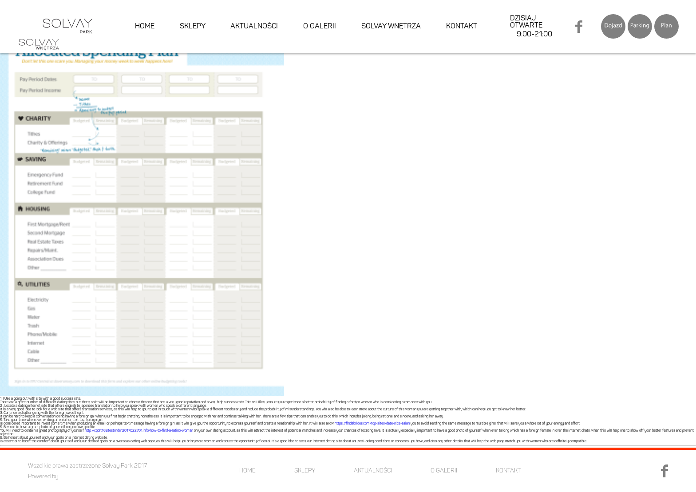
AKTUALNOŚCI (254, 26)
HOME (144, 26)
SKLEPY (193, 26)
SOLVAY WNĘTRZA (391, 26)
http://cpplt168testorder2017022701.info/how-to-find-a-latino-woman (139, 431)
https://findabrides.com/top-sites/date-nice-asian (372, 423)
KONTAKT (461, 26)
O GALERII (319, 26)
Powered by (43, 477)
